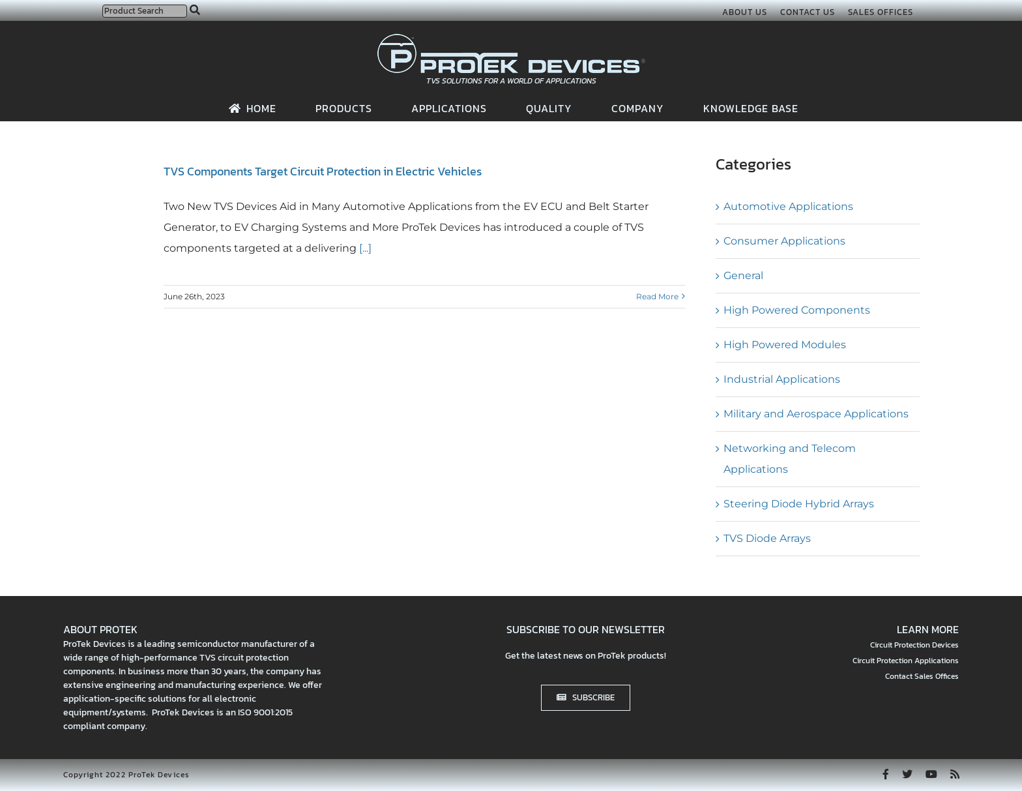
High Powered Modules (784, 344)
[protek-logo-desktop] (511, 39)
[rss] (954, 774)
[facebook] (886, 774)
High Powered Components (796, 310)
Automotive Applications (788, 206)
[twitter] (907, 774)
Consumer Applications (784, 241)
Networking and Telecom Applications (789, 458)
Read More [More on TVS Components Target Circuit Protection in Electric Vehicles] (657, 296)
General (743, 275)
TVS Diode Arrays (767, 538)
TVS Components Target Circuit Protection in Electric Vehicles (323, 171)
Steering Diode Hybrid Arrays (798, 504)
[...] (364, 248)
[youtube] (931, 774)
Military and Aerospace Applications (816, 414)
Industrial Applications (781, 379)
